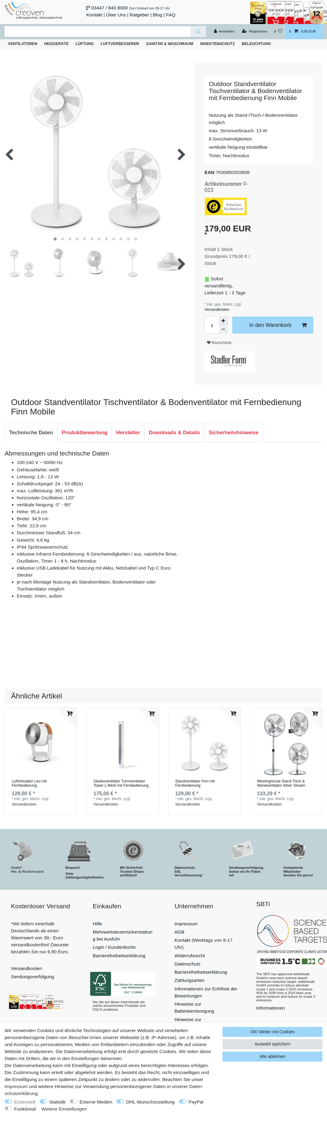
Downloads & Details (174, 432)
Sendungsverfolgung (32, 976)
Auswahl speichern (272, 1044)
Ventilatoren (22, 44)
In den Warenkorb (278, 325)
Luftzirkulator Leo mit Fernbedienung (29, 783)
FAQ (171, 14)
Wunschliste (219, 343)
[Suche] (198, 31)
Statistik (57, 1101)
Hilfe (97, 923)
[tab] (31, 432)
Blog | (159, 14)
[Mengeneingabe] (211, 325)
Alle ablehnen (273, 1056)
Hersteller (128, 432)
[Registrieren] (255, 31)
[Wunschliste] (278, 31)
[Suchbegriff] (97, 31)
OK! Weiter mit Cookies (273, 1031)
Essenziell (24, 1101)
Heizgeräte (56, 44)
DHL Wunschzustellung (150, 1101)
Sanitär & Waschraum (169, 44)
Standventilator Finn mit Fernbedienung (195, 783)
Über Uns (116, 14)
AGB (180, 931)
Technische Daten (31, 432)
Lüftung (85, 44)
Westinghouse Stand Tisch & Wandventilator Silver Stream (281, 783)
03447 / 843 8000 (109, 7)
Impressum (186, 923)
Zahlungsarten (189, 980)
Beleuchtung (256, 44)
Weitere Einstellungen (64, 1108)
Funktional (25, 1108)
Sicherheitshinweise (233, 432)
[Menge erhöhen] (223, 321)
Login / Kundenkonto (114, 947)
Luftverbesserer (120, 44)
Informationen (270, 1007)
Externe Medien (96, 1101)
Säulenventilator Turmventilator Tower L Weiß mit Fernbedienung (121, 783)
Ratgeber (139, 14)
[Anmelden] (224, 31)
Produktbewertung (85, 432)
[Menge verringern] (223, 329)
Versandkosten (216, 309)
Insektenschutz (217, 44)
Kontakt (94, 14)
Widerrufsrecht (190, 955)
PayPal (196, 1101)
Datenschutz (188, 963)
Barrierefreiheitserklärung (119, 955)
